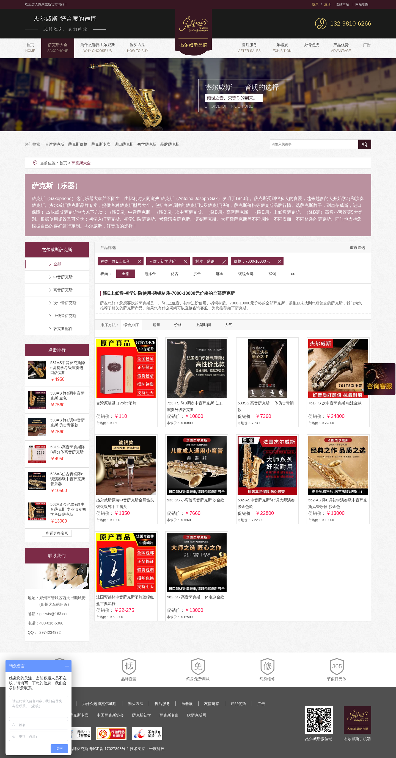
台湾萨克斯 (54, 144)
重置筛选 (357, 247)
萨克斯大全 (57, 48)
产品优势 (341, 48)
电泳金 (150, 273)
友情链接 (311, 45)
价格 (178, 325)
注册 (327, 4)
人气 (228, 325)
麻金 (220, 273)
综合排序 (131, 325)
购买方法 (137, 48)
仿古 (174, 273)
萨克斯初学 (141, 715)
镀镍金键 (246, 273)
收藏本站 (342, 4)
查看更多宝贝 (56, 533)
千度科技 (156, 748)
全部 (126, 273)
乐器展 (282, 48)
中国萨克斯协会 (110, 715)
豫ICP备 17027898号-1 (109, 748)
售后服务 (249, 48)
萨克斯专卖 (101, 144)
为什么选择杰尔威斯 (97, 48)
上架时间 (203, 325)
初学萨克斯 (146, 144)
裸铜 (272, 273)
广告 (367, 45)
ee (293, 273)
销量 (156, 325)
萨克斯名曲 (169, 715)
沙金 (197, 273)
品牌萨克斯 (170, 144)
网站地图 (362, 4)
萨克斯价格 (77, 144)
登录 (315, 4)
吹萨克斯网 (196, 715)
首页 (30, 48)
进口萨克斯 (124, 144)
